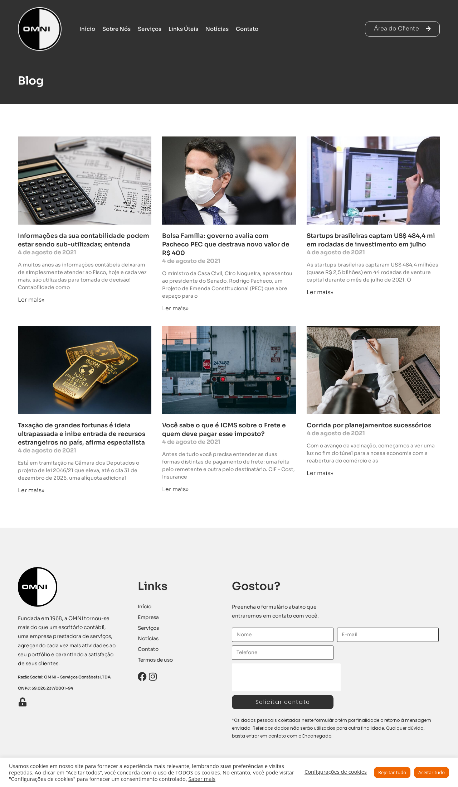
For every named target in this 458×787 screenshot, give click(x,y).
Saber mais (201, 778)
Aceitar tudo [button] (431, 772)
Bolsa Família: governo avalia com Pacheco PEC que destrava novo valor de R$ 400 (225, 244)
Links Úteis (183, 28)
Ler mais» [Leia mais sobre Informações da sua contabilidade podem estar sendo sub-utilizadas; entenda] (31, 299)
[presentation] (286, 678)
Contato (247, 28)
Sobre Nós (116, 28)
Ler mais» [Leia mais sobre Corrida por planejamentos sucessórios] (320, 473)
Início (87, 28)
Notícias (217, 28)
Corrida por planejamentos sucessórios (369, 426)
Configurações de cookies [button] (335, 771)
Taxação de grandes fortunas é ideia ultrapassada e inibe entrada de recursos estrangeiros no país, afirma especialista (81, 434)
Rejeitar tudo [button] (392, 772)
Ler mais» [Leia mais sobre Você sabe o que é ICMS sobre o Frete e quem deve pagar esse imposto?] (175, 489)
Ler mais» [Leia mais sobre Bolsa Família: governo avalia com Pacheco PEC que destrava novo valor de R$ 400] (175, 308)
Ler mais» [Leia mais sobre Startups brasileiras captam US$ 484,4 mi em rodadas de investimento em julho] (320, 292)
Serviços (149, 28)
